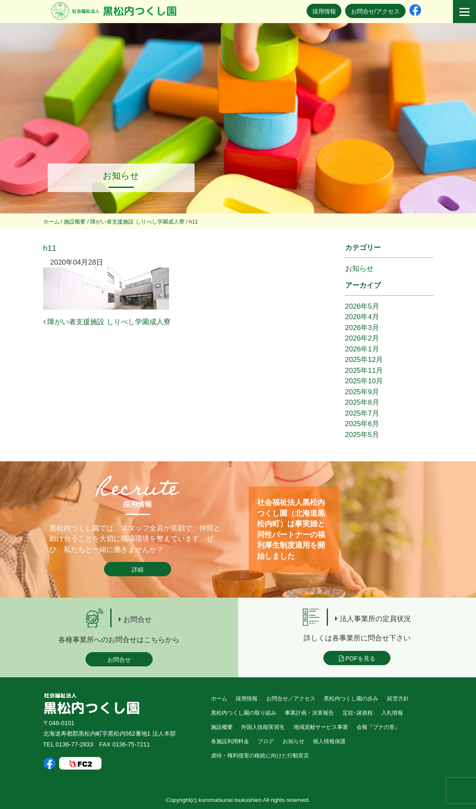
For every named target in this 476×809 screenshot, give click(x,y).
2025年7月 (362, 413)
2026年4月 (362, 317)
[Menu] (464, 11)
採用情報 (324, 11)
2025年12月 (364, 360)
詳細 (137, 569)
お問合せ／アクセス (290, 698)
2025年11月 (364, 371)
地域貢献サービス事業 (321, 727)
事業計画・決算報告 (309, 713)
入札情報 (392, 713)
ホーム (219, 698)
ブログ (266, 741)
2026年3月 (362, 328)
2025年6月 (362, 424)
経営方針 (398, 698)
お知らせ (359, 269)
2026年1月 (362, 349)
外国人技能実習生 (263, 727)
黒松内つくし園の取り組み (243, 713)
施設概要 (222, 727)
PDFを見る (357, 658)
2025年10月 (364, 381)
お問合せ (119, 659)
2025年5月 (362, 435)
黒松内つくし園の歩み (351, 698)
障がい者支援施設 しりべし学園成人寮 (107, 322)
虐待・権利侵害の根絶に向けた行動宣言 (260, 755)
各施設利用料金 (230, 741)
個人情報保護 (329, 741)
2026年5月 (362, 306)
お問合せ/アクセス (375, 11)
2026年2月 (362, 338)
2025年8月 (362, 402)
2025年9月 (362, 392)
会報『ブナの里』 (378, 727)
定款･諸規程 (358, 713)
